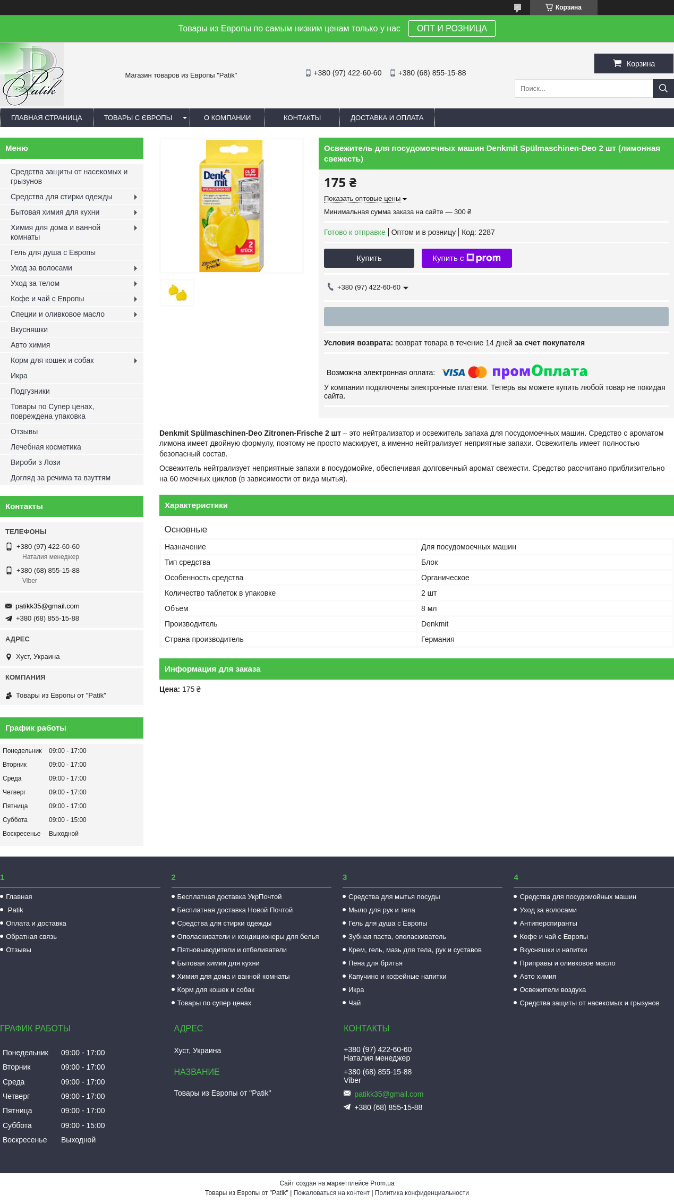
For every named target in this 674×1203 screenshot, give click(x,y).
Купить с (466, 258)
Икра (19, 375)
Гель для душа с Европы (53, 252)
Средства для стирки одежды (61, 196)
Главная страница (46, 118)
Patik (14, 910)
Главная (19, 897)
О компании (227, 118)
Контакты (302, 118)
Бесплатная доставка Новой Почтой (235, 910)
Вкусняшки (29, 329)
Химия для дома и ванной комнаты (55, 232)
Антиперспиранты (548, 923)
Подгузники (30, 391)
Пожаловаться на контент (332, 1193)
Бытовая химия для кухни (55, 212)
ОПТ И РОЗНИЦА (452, 28)
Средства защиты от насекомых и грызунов (69, 176)
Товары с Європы (138, 118)
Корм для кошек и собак (52, 360)
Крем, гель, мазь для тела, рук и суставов (415, 950)
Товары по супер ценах (214, 1003)
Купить (368, 257)
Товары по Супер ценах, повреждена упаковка (53, 411)
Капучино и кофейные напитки (397, 976)
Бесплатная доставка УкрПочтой (229, 897)
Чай (354, 1003)
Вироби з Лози (36, 462)
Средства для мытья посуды (394, 897)
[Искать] (663, 88)
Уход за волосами (41, 268)
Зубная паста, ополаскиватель (397, 937)
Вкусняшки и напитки (553, 950)
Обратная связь (31, 937)
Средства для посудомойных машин (577, 897)
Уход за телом (35, 283)
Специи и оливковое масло (58, 314)
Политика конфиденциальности (422, 1193)
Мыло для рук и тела (381, 910)
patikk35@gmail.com (47, 606)
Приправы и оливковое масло (567, 963)
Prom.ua (382, 1183)
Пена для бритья (375, 963)
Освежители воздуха (552, 990)
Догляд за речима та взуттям (60, 477)
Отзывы (24, 431)
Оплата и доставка (36, 923)
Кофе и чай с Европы (47, 298)
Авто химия (30, 345)
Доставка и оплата (387, 118)
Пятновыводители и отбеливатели (232, 950)
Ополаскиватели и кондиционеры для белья (248, 937)
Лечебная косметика (46, 447)
